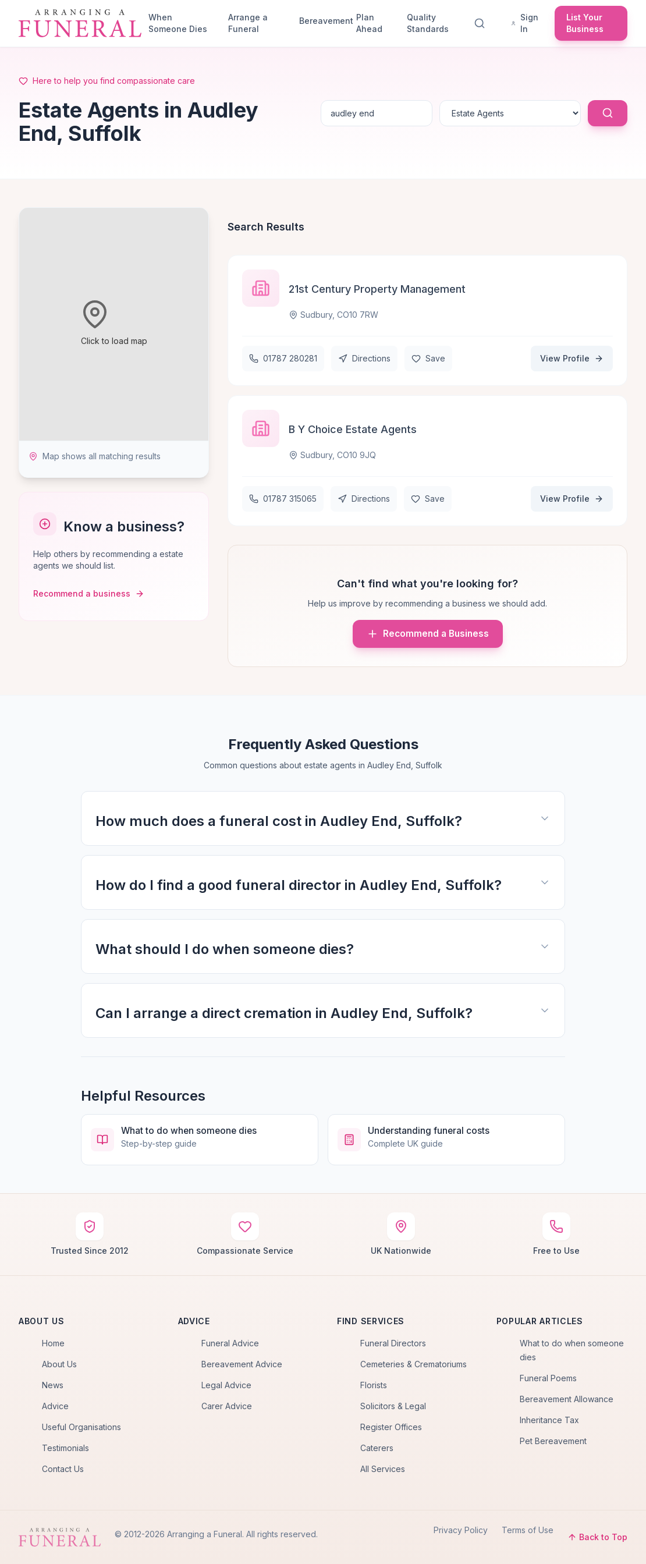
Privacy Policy (461, 1530)
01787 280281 (283, 358)
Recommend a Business (428, 634)
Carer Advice (226, 1406)
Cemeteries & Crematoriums (413, 1364)
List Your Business (585, 23)
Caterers (376, 1448)
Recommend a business (88, 593)
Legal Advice (226, 1385)
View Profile (572, 358)
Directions (364, 358)
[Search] (482, 23)
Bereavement (323, 21)
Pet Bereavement (553, 1441)
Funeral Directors (393, 1343)
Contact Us (63, 1469)
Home (53, 1343)
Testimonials (65, 1448)
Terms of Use (527, 1530)
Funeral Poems (548, 1378)
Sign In (524, 23)
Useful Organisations (81, 1427)
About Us (59, 1364)
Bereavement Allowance (566, 1399)
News (52, 1385)
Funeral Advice (230, 1343)
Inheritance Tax (549, 1420)
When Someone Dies (177, 23)
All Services (382, 1469)
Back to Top (597, 1537)
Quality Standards (428, 23)
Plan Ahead (369, 23)
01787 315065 (283, 498)
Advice (55, 1406)
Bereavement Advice (241, 1364)
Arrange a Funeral (248, 23)
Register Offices (391, 1427)
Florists (373, 1385)
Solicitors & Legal (393, 1406)
